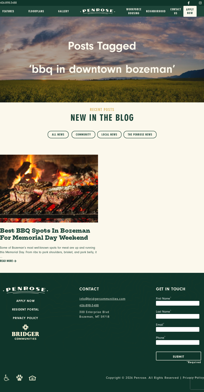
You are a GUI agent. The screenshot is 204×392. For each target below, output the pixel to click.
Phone (178, 341)
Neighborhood (156, 11)
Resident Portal (25, 309)
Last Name (178, 315)
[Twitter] (194, 2)
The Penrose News (140, 134)
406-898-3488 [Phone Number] (8, 2)
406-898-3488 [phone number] (89, 305)
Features (8, 11)
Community (83, 134)
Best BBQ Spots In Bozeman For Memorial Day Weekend (45, 234)
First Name (178, 302)
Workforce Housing (133, 11)
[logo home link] (97, 11)
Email (178, 328)
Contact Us (175, 11)
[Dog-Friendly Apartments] (19, 377)
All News (58, 134)
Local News (109, 134)
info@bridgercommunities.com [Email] (101, 299)
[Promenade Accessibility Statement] (6, 377)
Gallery (63, 11)
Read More (8, 261)
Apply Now (190, 11)
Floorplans (36, 11)
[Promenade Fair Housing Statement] (32, 377)
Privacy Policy (25, 318)
